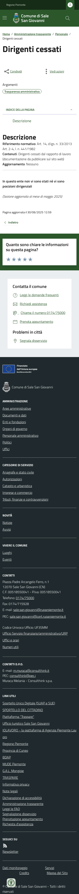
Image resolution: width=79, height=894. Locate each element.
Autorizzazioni (12, 479)
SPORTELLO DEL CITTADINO (23, 709)
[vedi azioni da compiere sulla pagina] (53, 71)
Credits (24, 872)
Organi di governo (15, 428)
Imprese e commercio (17, 492)
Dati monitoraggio (15, 867)
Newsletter (10, 851)
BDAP (7, 757)
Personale (61, 34)
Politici (7, 442)
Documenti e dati (14, 415)
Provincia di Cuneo (15, 750)
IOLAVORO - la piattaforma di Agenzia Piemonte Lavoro (39, 733)
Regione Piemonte (15, 5)
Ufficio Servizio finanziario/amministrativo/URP (35, 633)
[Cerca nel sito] (66, 18)
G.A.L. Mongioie (13, 770)
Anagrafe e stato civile (18, 472)
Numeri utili (11, 646)
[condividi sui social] (13, 71)
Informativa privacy (16, 784)
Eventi (7, 559)
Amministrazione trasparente (32, 34)
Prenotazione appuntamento (23, 818)
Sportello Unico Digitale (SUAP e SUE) (29, 703)
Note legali (10, 791)
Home (6, 34)
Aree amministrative (17, 408)
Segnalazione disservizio (19, 813)
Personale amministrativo (20, 435)
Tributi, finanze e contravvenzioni (25, 499)
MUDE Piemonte (14, 764)
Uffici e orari (11, 640)
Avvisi (7, 529)
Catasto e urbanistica (17, 485)
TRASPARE (10, 777)
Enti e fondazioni (14, 421)
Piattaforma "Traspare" (18, 716)
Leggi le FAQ (11, 808)
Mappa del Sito (57, 872)
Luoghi (7, 552)
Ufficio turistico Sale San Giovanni (26, 723)
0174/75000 (25, 597)
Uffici (6, 449)
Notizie (7, 522)
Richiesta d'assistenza (18, 824)
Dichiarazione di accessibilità (22, 797)
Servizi (49, 867)
